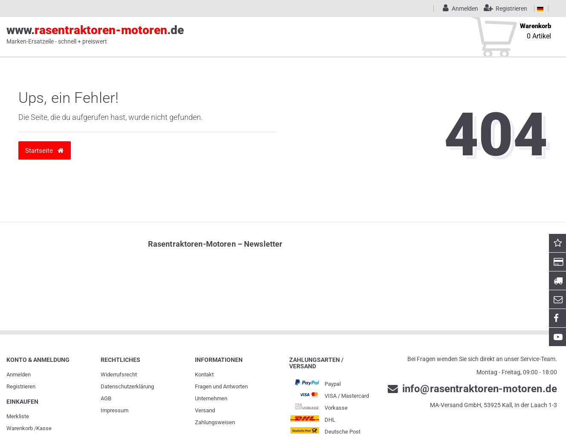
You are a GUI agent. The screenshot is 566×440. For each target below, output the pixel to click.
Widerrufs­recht (119, 374)
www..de (95, 34)
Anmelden (18, 374)
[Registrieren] (503, 8)
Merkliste (17, 416)
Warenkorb (19, 428)
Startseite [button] (44, 150)
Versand (205, 410)
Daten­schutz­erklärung (127, 386)
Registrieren (20, 386)
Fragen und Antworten (221, 386)
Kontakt (204, 374)
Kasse (44, 428)
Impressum (114, 410)
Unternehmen (211, 398)
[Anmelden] (458, 8)
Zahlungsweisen (215, 422)
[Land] (540, 8)
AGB (106, 398)
